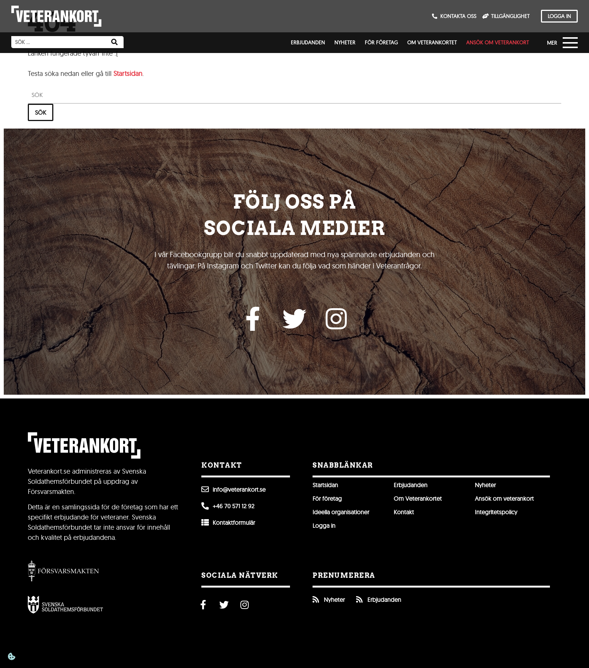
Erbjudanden (308, 42)
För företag (381, 42)
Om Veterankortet (432, 42)
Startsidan (127, 73)
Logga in (324, 525)
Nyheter (344, 42)
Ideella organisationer (341, 512)
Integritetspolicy (496, 512)
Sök (40, 112)
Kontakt (404, 512)
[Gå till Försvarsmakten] (63, 570)
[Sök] (114, 42)
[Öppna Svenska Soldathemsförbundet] (65, 604)
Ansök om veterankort (497, 42)
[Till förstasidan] (56, 16)
